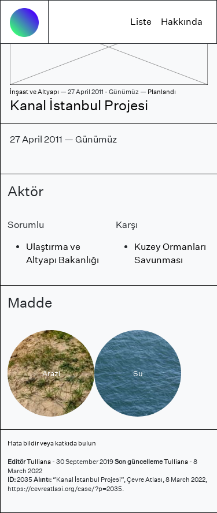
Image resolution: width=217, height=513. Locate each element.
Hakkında (182, 21)
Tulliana (39, 462)
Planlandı (162, 92)
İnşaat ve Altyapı (34, 92)
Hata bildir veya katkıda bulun (52, 443)
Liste (141, 21)
